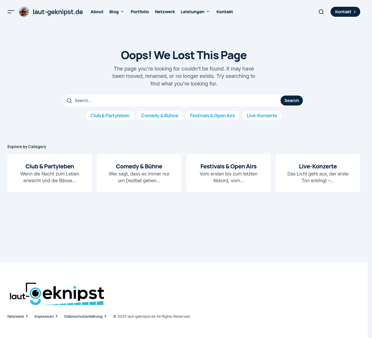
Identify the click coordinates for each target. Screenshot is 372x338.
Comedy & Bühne (159, 115)
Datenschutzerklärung (83, 316)
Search (291, 100)
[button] (11, 12)
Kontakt (346, 12)
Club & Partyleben (110, 115)
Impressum (44, 316)
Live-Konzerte (262, 115)
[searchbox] (173, 100)
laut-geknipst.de (58, 12)
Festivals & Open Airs (212, 115)
